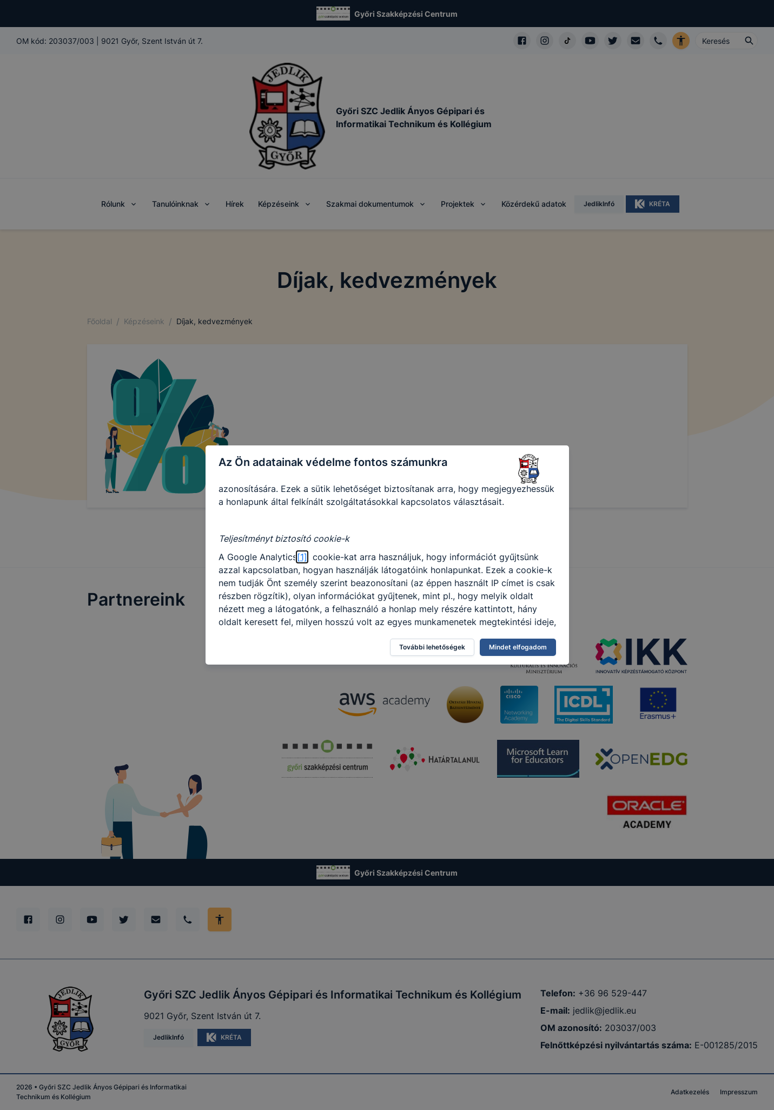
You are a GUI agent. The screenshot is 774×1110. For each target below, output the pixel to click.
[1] (302, 556)
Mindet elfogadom (518, 647)
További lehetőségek (432, 647)
